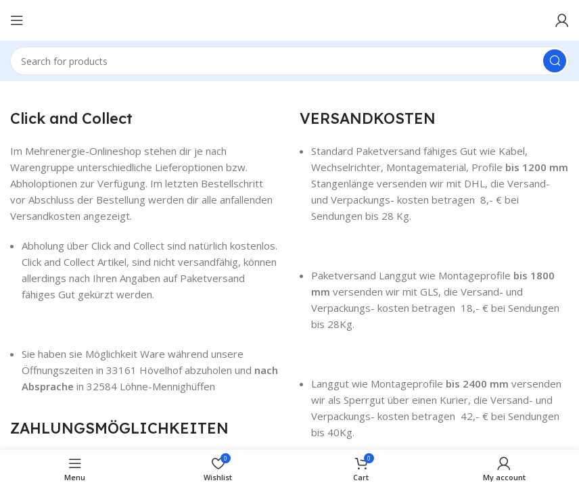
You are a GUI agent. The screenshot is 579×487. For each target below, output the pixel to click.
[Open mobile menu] (16, 20)
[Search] (289, 61)
